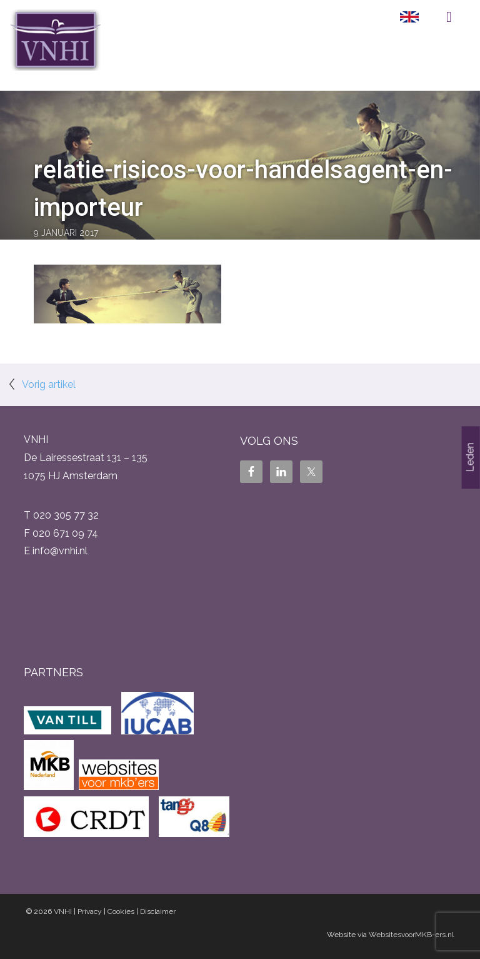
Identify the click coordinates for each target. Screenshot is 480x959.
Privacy (90, 911)
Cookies (121, 911)
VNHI (63, 911)
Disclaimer (158, 911)
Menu (449, 17)
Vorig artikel (49, 384)
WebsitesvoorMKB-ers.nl (411, 934)
